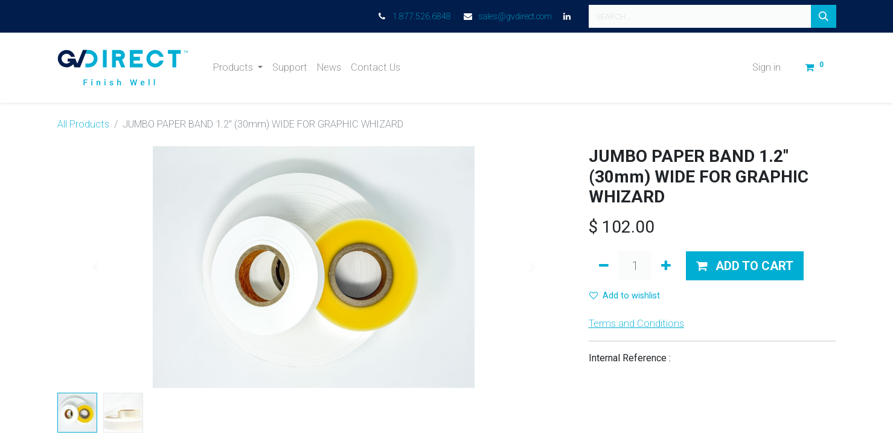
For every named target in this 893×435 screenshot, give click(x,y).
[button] (745, 265)
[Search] (823, 16)
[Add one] (666, 265)
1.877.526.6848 (421, 16)
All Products (83, 124)
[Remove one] (604, 265)
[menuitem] (289, 68)
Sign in (766, 67)
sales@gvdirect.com (515, 16)
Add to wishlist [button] (624, 296)
